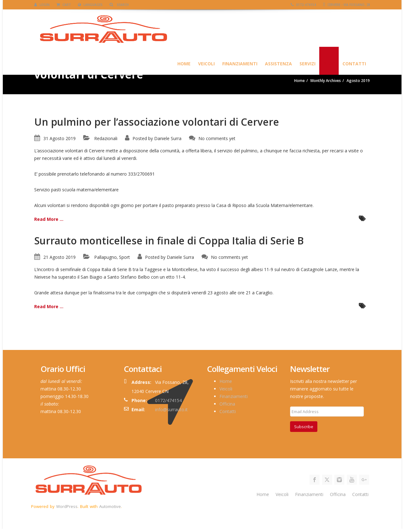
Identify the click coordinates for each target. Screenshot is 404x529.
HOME (184, 64)
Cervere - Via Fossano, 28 (346, 5)
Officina (227, 404)
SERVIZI (307, 64)
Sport (124, 257)
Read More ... (48, 219)
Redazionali (105, 138)
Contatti (354, 64)
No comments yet (216, 138)
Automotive (110, 506)
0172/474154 (168, 400)
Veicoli (206, 64)
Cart (64, 5)
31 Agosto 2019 (59, 138)
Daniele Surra (167, 138)
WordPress (67, 506)
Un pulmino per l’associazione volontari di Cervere (156, 121)
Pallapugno (105, 257)
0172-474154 (303, 5)
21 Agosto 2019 (59, 257)
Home (225, 381)
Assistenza (278, 64)
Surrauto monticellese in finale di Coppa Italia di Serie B (169, 240)
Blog (329, 64)
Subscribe (303, 426)
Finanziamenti (239, 64)
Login (42, 5)
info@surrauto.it (171, 409)
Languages (90, 5)
